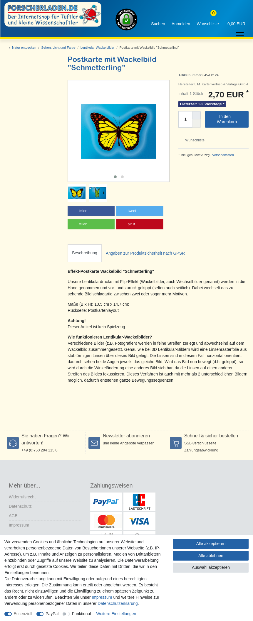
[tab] (85, 253)
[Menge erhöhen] (196, 115)
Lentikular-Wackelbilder (98, 47)
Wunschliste (193, 140)
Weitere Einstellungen (116, 613)
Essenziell (23, 613)
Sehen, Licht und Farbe (58, 47)
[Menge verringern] (196, 123)
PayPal (52, 613)
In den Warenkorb (230, 119)
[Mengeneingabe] (185, 119)
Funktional (81, 613)
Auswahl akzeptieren (211, 567)
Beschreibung (84, 253)
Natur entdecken (24, 47)
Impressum (19, 525)
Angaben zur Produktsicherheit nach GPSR (145, 253)
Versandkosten (222, 155)
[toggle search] (158, 19)
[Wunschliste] (207, 19)
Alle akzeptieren (211, 543)
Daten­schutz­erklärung (118, 603)
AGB (13, 515)
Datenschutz (20, 506)
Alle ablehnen (210, 555)
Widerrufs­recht (22, 497)
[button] (91, 211)
